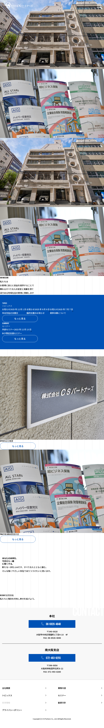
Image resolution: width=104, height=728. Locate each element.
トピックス (7, 695)
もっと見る (20, 318)
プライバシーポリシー (12, 710)
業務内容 (62, 688)
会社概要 (6, 688)
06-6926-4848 (53, 624)
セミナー (62, 695)
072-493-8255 (53, 658)
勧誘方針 (62, 702)
